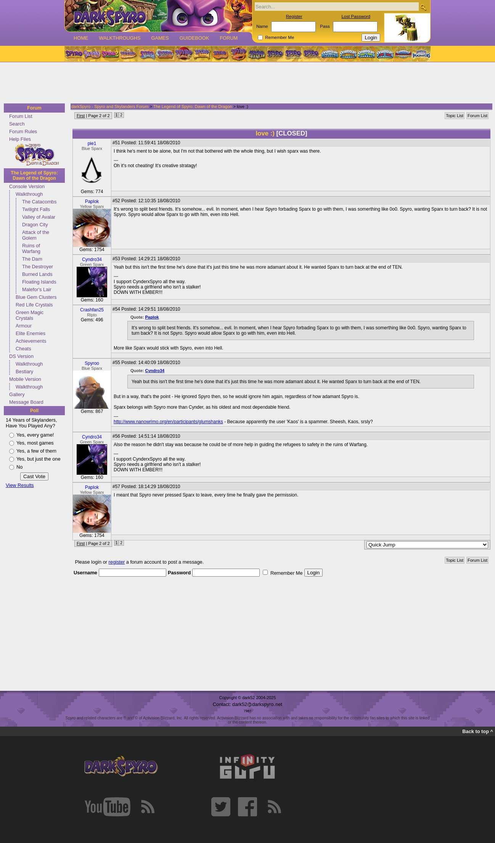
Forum (229, 38)
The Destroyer (37, 266)
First (81, 115)
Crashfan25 (92, 310)
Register (294, 16)
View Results (20, 485)
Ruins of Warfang (31, 248)
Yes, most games (35, 443)
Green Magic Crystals (29, 315)
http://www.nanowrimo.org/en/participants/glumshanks (168, 421)
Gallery (17, 394)
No (19, 467)
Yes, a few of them (36, 451)
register (117, 562)
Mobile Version (25, 379)
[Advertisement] (245, 83)
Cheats (23, 348)
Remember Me (279, 37)
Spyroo (92, 363)
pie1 (92, 143)
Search (17, 124)
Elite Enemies (30, 333)
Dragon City (35, 224)
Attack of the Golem (35, 235)
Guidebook (194, 38)
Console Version (27, 186)
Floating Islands (39, 282)
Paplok (92, 201)
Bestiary (24, 371)
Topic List (454, 115)
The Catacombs (39, 202)
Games (160, 38)
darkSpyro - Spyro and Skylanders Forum (109, 106)
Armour (24, 326)
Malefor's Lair (36, 289)
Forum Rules (23, 131)
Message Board (26, 402)
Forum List (20, 116)
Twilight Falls (36, 209)
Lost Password (355, 16)
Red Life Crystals (34, 305)
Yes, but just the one (38, 459)
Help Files (20, 139)
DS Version (21, 356)
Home (81, 38)
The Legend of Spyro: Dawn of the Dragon (34, 175)
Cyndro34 (92, 259)
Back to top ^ (477, 731)
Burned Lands (37, 274)
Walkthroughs (119, 38)
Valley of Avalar (38, 217)
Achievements (31, 341)
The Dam (32, 259)
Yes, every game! (35, 435)
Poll (34, 410)
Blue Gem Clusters (36, 297)
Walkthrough (29, 194)
